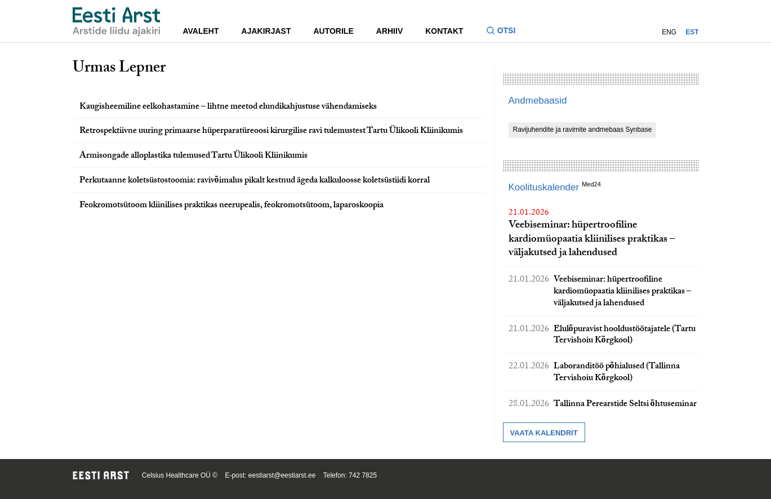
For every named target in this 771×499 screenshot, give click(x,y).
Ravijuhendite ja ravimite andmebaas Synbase (582, 129)
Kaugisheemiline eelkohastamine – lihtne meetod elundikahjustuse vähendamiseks (228, 107)
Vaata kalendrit (544, 433)
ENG (669, 32)
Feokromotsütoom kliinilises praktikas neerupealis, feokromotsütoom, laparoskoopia (231, 205)
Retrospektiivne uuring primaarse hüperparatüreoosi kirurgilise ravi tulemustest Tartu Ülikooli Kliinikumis (271, 131)
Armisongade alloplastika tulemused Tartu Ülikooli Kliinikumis (193, 156)
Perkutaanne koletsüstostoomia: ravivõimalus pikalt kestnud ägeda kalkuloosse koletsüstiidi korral (254, 181)
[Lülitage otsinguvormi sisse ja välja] (505, 31)
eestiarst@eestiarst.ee (282, 475)
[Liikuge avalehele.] (117, 22)
